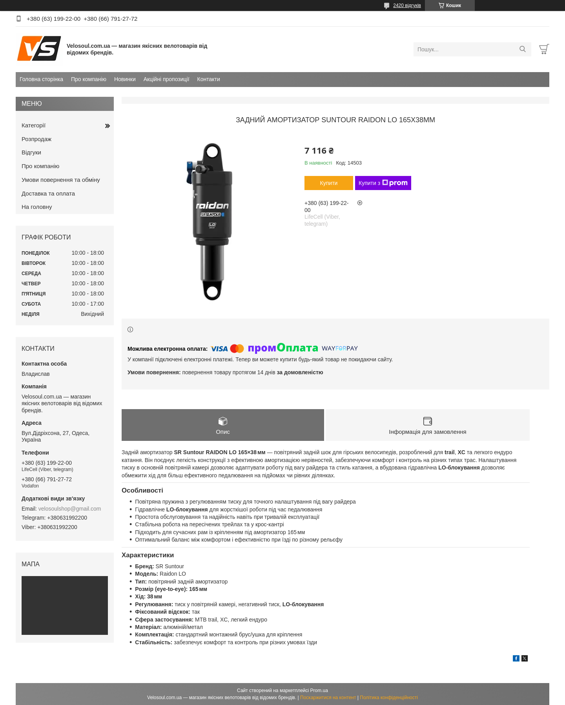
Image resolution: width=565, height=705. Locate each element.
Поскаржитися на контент (328, 697)
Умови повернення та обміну (61, 179)
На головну (37, 206)
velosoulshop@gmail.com (69, 509)
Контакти (208, 79)
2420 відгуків (407, 5)
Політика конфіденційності (389, 697)
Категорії (34, 125)
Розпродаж (36, 139)
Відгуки (31, 152)
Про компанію (88, 79)
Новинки (125, 79)
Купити (329, 183)
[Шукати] (522, 49)
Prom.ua (319, 690)
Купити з (383, 183)
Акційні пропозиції (167, 79)
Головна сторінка (41, 79)
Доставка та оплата (48, 193)
